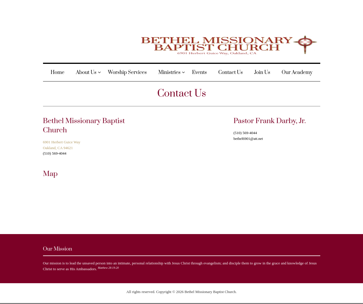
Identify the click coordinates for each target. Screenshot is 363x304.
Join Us (262, 72)
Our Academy (297, 72)
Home (57, 72)
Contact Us (230, 72)
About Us (86, 72)
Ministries (169, 72)
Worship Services (127, 72)
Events (199, 72)
